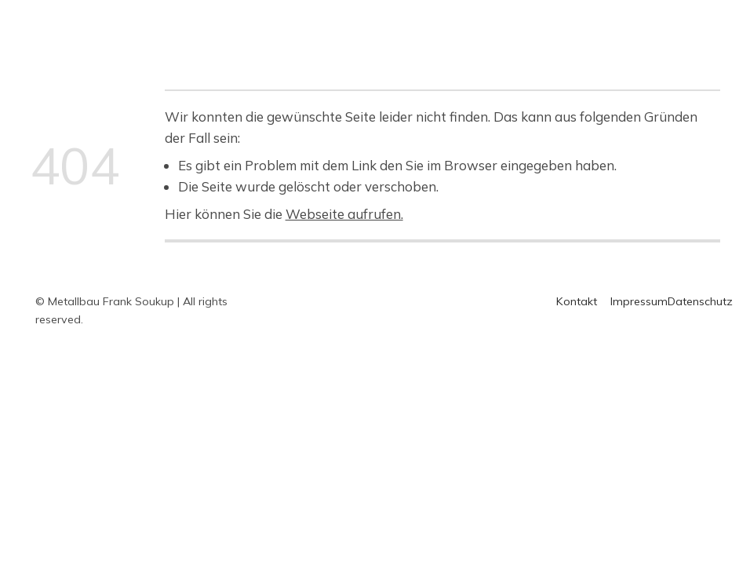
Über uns (635, 20)
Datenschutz (700, 301)
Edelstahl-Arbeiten (412, 20)
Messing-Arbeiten (538, 20)
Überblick (308, 20)
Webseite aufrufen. (344, 214)
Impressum (639, 301)
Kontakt (250, 41)
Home (242, 20)
